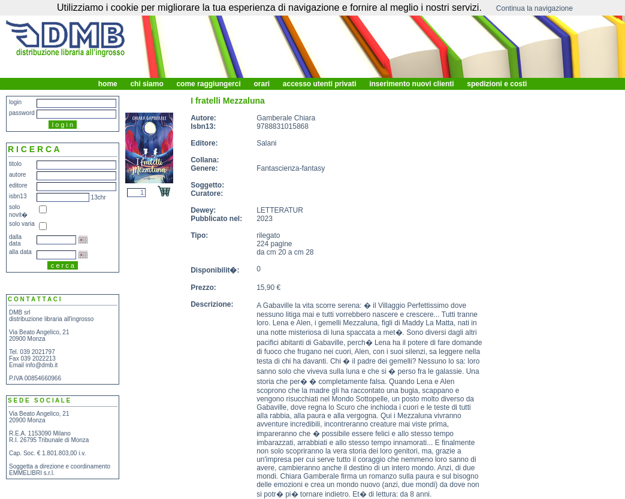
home (107, 84)
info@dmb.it (42, 365)
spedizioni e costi (497, 84)
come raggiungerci (208, 84)
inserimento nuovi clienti (411, 84)
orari (261, 84)
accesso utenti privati (319, 84)
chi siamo (146, 84)
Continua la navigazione (534, 8)
